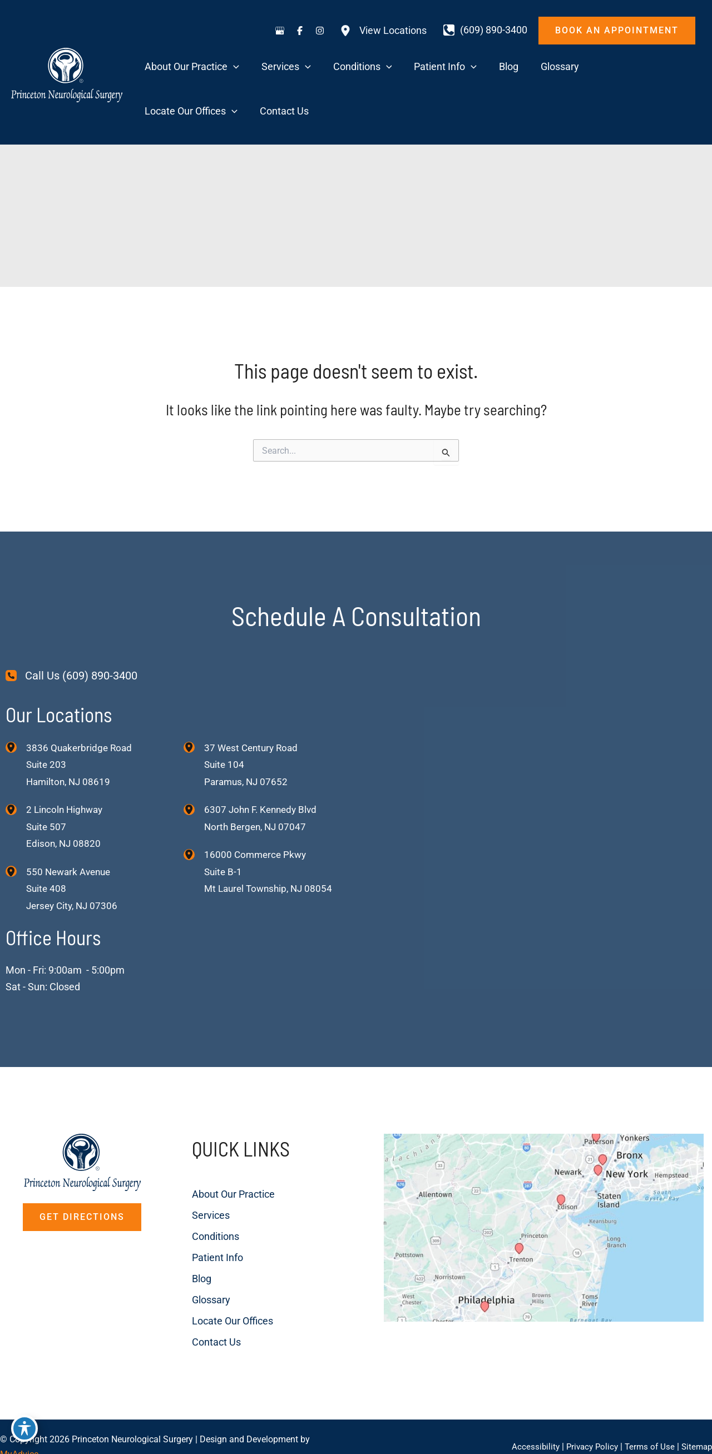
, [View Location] (66, 785)
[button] (616, 30)
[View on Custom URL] (518, 1212)
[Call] (485, 30)
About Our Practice (204, 1154)
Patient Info (188, 1217)
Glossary (182, 1260)
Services (182, 1175)
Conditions (186, 1196)
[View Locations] (383, 30)
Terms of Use (647, 1426)
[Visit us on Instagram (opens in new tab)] (320, 30)
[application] (241, 68)
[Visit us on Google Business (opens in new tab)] (280, 30)
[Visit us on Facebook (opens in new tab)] (300, 30)
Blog (172, 1238)
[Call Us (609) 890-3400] (71, 633)
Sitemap (695, 1426)
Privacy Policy (586, 1426)
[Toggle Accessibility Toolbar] (24, 1429)
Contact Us (187, 1302)
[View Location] (16, 704)
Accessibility (527, 1426)
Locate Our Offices (203, 1281)
